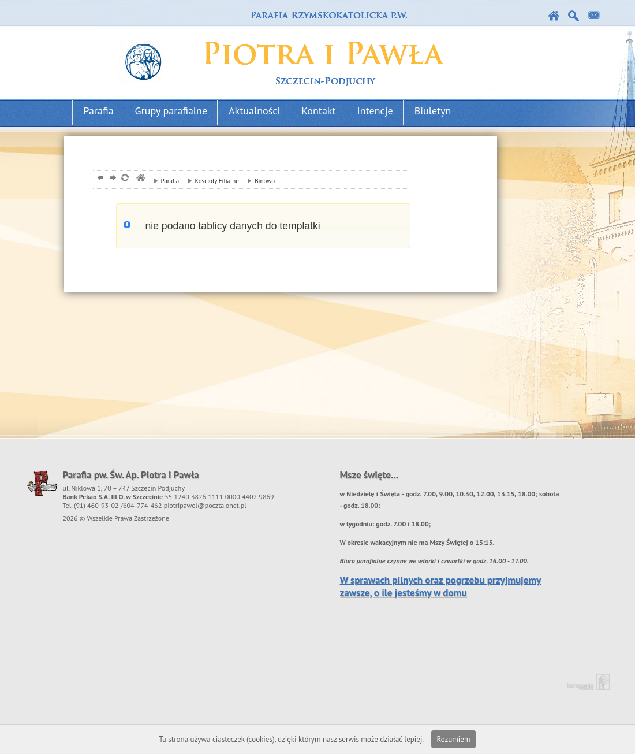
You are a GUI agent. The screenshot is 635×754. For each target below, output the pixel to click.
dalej (112, 179)
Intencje (375, 110)
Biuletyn (432, 110)
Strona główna (554, 16)
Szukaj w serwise (574, 16)
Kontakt (594, 16)
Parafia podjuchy (285, 50)
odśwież (124, 179)
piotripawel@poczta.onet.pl (205, 505)
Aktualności (254, 110)
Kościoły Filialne (210, 181)
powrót (99, 179)
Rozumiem (453, 739)
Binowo (258, 181)
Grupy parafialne (171, 110)
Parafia (99, 110)
